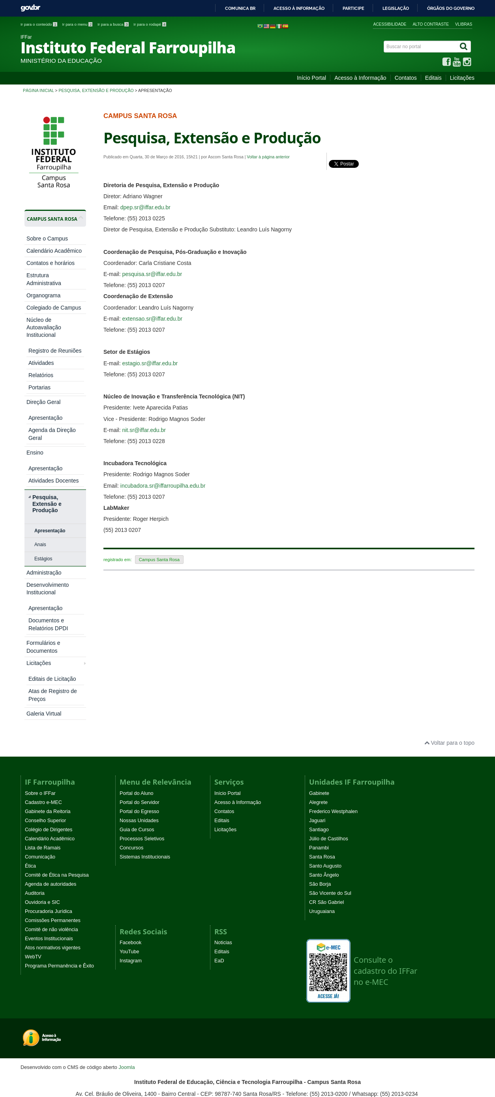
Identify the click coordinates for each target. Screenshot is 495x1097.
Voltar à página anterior (268, 156)
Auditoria (35, 730)
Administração (44, 449)
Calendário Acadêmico (54, 251)
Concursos (131, 684)
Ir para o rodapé (149, 24)
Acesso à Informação (360, 78)
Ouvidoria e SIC (42, 739)
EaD (219, 797)
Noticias (223, 779)
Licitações (462, 78)
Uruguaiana (322, 748)
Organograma (43, 295)
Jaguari (317, 657)
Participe (353, 8)
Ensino (34, 359)
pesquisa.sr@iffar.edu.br (152, 274)
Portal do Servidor (139, 639)
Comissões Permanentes (53, 757)
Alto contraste (430, 24)
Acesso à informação (299, 8)
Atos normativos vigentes (53, 784)
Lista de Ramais (42, 684)
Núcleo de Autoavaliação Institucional (43, 327)
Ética (30, 702)
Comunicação (40, 693)
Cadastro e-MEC (43, 639)
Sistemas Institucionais (145, 693)
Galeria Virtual (43, 513)
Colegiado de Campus (53, 307)
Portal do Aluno (136, 630)
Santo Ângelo (324, 711)
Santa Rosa (322, 693)
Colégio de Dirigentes (48, 666)
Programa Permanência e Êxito (59, 802)
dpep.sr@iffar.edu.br (145, 207)
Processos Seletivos (142, 675)
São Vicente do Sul (330, 730)
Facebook (130, 779)
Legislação (395, 8)
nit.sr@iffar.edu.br (143, 430)
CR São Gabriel (326, 739)
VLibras (463, 24)
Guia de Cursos (137, 666)
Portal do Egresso (139, 648)
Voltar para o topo (449, 579)
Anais (40, 421)
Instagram (131, 797)
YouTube (129, 788)
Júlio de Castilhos (328, 675)
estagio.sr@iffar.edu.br (150, 363)
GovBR (30, 8)
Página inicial (38, 90)
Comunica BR (240, 8)
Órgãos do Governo (450, 8)
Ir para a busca (113, 24)
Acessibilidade (389, 24)
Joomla (126, 904)
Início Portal (311, 78)
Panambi (319, 684)
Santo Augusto (325, 702)
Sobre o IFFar (40, 630)
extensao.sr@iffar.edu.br (152, 319)
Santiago (319, 666)
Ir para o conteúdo (39, 24)
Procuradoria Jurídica (48, 748)
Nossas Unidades (139, 657)
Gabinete (319, 630)
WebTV (33, 793)
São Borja (320, 720)
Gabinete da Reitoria (48, 648)
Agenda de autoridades (50, 720)
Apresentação (50, 407)
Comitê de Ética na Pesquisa (57, 711)
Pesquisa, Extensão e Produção (95, 90)
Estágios (43, 435)
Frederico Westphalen (333, 648)
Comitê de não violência (51, 766)
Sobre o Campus (47, 238)
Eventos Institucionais (49, 775)
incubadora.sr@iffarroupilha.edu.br (163, 486)
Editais (433, 78)
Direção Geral (43, 347)
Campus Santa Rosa (159, 559)
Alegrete (318, 639)
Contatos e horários (50, 263)
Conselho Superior (45, 657)
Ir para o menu (78, 24)
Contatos (406, 78)
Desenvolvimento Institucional (47, 465)
